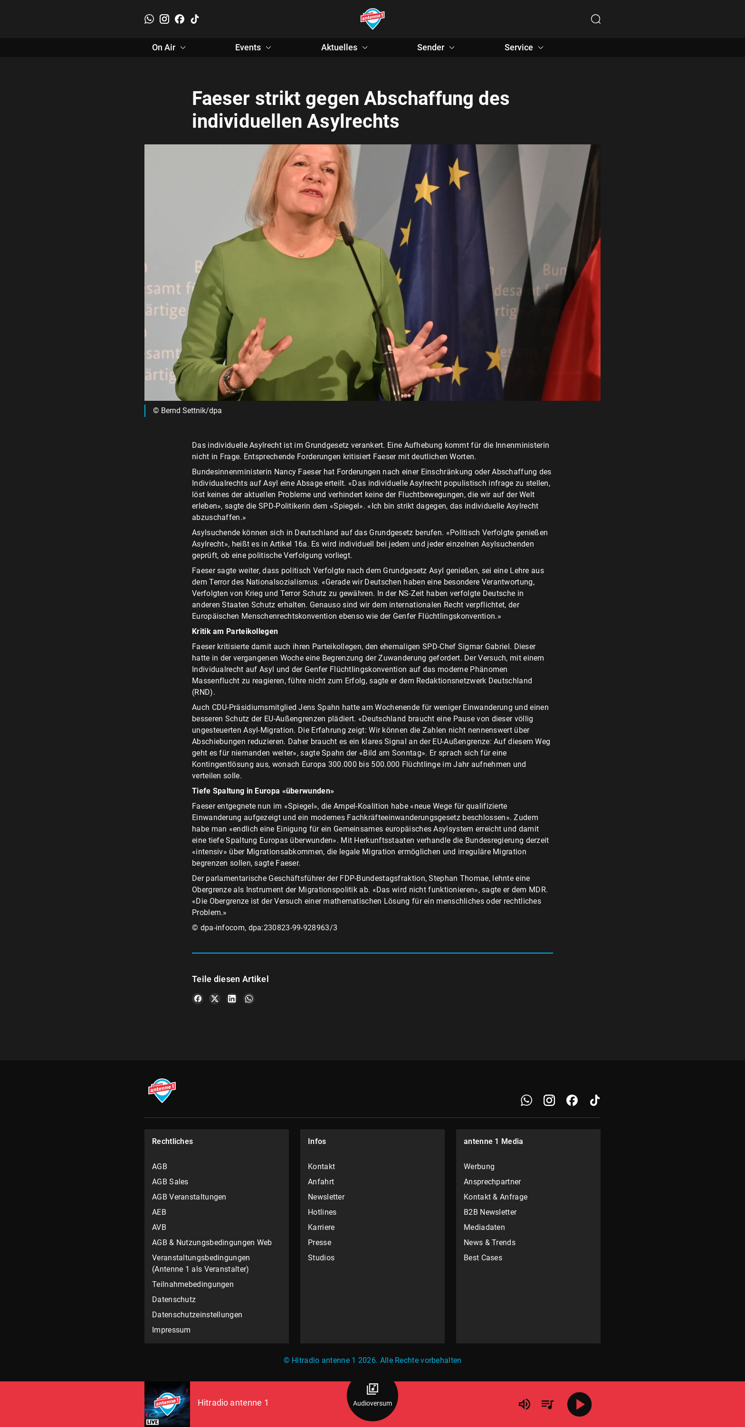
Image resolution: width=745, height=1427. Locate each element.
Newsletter (326, 1196)
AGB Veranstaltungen (189, 1196)
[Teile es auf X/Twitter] (214, 998)
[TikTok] (195, 19)
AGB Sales (170, 1181)
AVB (159, 1227)
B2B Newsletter (490, 1212)
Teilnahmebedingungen (193, 1284)
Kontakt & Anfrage (495, 1196)
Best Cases (483, 1257)
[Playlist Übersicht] (547, 1404)
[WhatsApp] (149, 19)
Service (525, 47)
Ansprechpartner (492, 1181)
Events (254, 47)
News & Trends (490, 1242)
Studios (321, 1257)
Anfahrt (321, 1181)
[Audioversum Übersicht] (372, 1395)
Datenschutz (174, 1299)
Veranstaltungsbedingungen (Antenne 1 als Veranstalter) (201, 1263)
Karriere (321, 1227)
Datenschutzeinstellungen (197, 1314)
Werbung (479, 1166)
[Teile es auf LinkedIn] (232, 998)
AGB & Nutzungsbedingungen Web (212, 1242)
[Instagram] (164, 19)
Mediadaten (484, 1227)
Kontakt (321, 1166)
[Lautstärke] (524, 1404)
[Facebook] (179, 19)
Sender (437, 47)
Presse (319, 1242)
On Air (170, 47)
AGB (159, 1166)
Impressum (171, 1329)
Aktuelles (346, 47)
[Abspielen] (579, 1404)
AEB (159, 1212)
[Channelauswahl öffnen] (596, 19)
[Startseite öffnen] (372, 19)
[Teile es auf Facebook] (197, 998)
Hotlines (322, 1212)
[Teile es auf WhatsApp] (249, 998)
